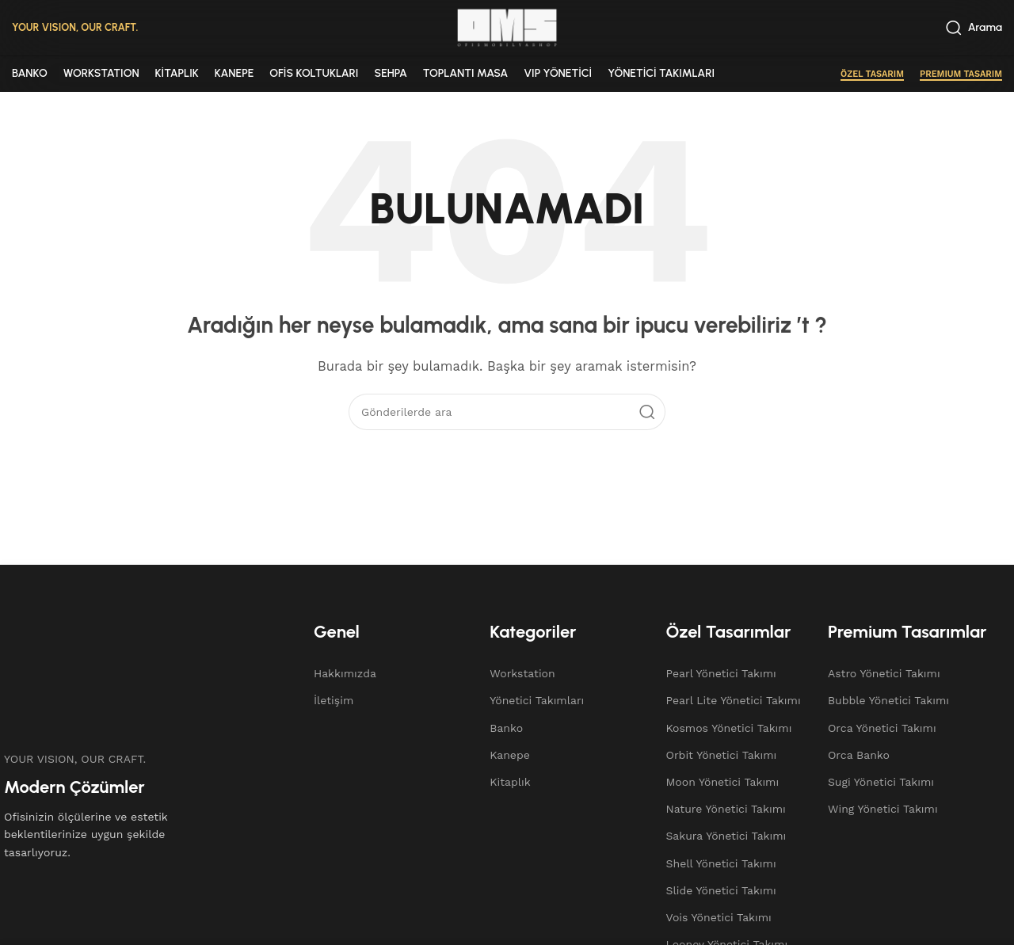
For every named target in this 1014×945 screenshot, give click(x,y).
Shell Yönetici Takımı (721, 863)
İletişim (333, 700)
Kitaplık (510, 781)
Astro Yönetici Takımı (884, 673)
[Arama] (974, 28)
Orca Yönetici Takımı (882, 728)
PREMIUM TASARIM (961, 74)
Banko (506, 728)
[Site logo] (507, 27)
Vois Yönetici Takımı (719, 917)
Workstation (522, 673)
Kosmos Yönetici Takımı (729, 728)
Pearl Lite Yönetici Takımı (733, 700)
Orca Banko (859, 755)
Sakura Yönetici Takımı (726, 835)
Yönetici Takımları (537, 700)
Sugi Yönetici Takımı (881, 781)
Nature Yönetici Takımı (726, 808)
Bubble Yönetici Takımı (888, 700)
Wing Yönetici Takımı (883, 808)
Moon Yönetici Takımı (723, 781)
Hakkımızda (345, 673)
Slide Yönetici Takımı (721, 890)
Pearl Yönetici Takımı (721, 673)
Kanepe (510, 755)
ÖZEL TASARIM (872, 74)
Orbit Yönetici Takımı (721, 755)
